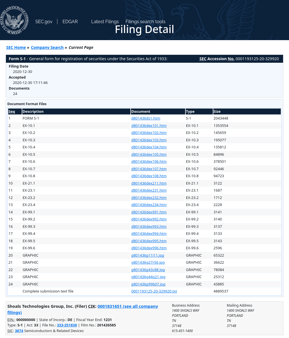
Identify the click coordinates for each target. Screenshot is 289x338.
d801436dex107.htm (149, 168)
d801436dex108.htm (149, 175)
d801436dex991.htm (149, 211)
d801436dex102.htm (149, 132)
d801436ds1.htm (145, 118)
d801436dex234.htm (149, 204)
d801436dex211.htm (149, 183)
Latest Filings (105, 21)
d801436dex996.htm (149, 247)
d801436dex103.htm (149, 139)
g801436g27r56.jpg (148, 262)
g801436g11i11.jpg (147, 255)
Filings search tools (146, 21)
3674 (19, 330)
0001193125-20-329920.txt (154, 291)
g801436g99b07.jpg (148, 284)
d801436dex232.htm (149, 197)
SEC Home (16, 47)
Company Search (47, 47)
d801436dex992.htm (149, 219)
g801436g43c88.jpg (148, 269)
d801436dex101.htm (149, 125)
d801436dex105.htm (149, 154)
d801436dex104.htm (149, 147)
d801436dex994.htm (149, 233)
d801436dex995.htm (149, 240)
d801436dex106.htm (149, 161)
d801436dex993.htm (149, 226)
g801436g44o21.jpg (148, 276)
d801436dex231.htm (149, 190)
